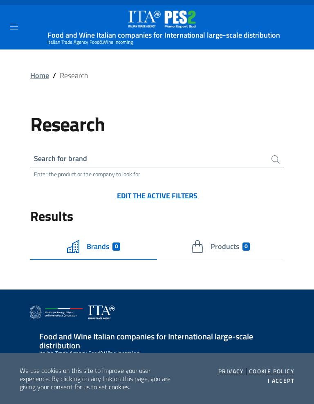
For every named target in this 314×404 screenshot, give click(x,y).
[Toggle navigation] (14, 26)
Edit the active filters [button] (157, 195)
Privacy (231, 371)
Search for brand (60, 158)
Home (39, 75)
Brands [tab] (93, 246)
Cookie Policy (271, 371)
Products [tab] (220, 246)
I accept (281, 381)
